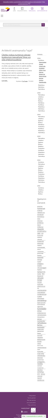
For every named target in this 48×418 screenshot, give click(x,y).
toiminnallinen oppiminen (41, 305)
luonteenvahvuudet (42, 294)
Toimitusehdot (32, 398)
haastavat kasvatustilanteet (41, 246)
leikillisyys (39, 259)
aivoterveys (39, 210)
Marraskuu (41, 95)
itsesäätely (40, 364)
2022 (38, 160)
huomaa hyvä (41, 208)
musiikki (39, 261)
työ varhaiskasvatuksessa (42, 289)
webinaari (43, 374)
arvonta (39, 341)
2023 (38, 136)
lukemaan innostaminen (40, 367)
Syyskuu (40, 99)
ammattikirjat (42, 301)
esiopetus (39, 265)
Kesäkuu (40, 146)
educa (38, 218)
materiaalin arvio (41, 212)
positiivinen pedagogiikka (41, 361)
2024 (38, 115)
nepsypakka (40, 337)
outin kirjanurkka (40, 350)
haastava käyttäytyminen (41, 271)
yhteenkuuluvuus (41, 286)
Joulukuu (41, 162)
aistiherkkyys (40, 372)
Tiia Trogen (25, 81)
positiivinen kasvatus (40, 254)
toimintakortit (40, 214)
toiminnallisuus (40, 216)
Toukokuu (41, 127)
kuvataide (39, 296)
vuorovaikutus (41, 292)
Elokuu (40, 101)
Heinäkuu (41, 103)
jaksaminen (39, 206)
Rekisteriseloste (31, 400)
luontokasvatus (41, 321)
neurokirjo (40, 370)
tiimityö (39, 280)
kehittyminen (40, 227)
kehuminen (40, 221)
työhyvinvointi (41, 339)
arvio (38, 374)
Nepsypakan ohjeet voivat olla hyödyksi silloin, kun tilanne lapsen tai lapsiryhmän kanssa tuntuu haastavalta (43, 72)
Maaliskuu (41, 85)
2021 (38, 186)
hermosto (39, 282)
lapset (38, 233)
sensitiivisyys (40, 284)
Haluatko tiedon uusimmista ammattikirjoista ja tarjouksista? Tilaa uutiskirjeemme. (24, 3)
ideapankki (40, 229)
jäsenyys (39, 311)
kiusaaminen (40, 241)
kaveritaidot (40, 257)
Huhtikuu (41, 60)
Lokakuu (41, 97)
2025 (38, 93)
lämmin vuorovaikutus (40, 250)
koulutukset (40, 327)
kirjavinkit (39, 378)
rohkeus (39, 343)
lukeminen (39, 376)
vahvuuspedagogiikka (42, 267)
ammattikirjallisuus (42, 231)
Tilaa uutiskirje (32, 405)
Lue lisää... (5, 81)
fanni (43, 274)
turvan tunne (40, 235)
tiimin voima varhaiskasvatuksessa (42, 346)
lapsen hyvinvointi (41, 302)
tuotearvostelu (40, 329)
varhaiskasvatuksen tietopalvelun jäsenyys (42, 317)
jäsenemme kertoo (40, 332)
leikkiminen (40, 357)
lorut (42, 233)
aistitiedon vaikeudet (39, 238)
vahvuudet (40, 278)
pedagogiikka (40, 263)
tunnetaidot (41, 309)
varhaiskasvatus (41, 355)
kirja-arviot (40, 276)
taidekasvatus (40, 243)
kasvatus (39, 274)
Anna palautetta (31, 402)
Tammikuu (41, 89)
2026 (38, 58)
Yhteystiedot (32, 395)
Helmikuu (41, 87)
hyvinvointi (39, 335)
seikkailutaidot (40, 298)
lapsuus (39, 225)
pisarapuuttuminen (41, 313)
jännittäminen (40, 223)
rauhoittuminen (40, 380)
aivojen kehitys (40, 353)
